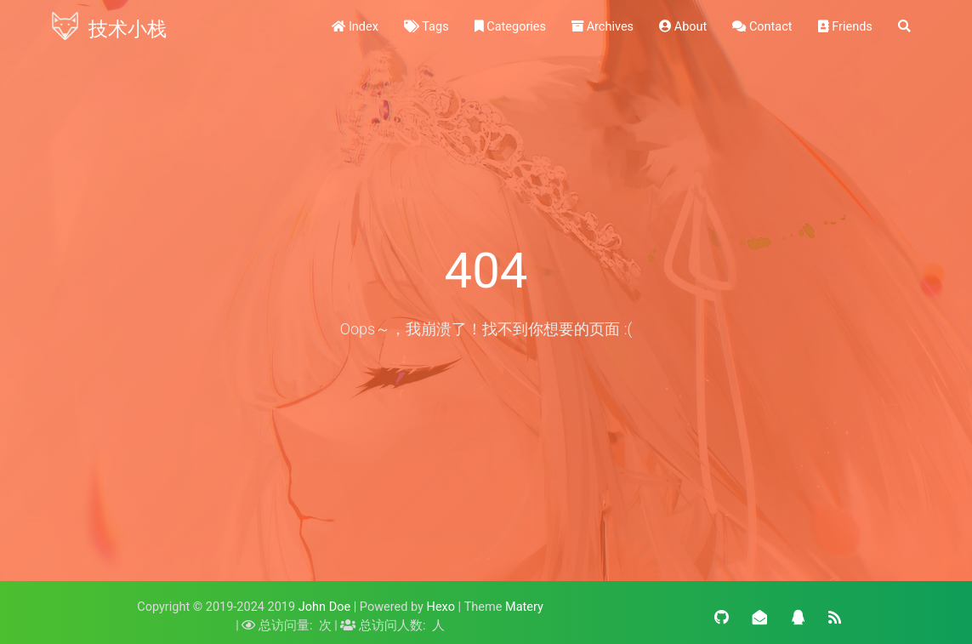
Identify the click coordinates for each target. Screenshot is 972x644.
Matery (524, 607)
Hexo (441, 607)
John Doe (324, 607)
